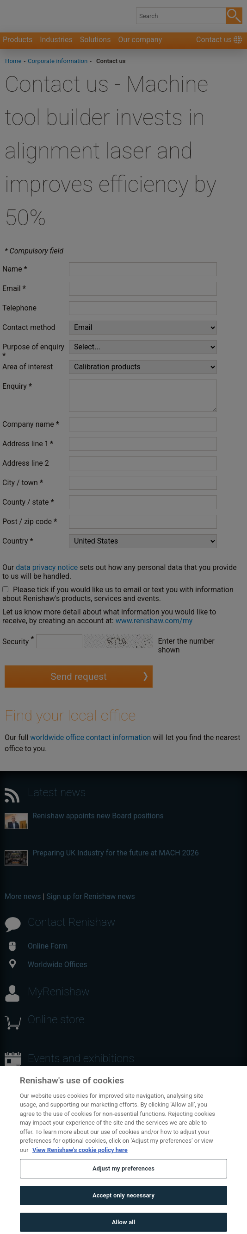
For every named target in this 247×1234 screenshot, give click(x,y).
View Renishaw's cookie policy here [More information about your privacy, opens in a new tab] (80, 1163)
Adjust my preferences (123, 1182)
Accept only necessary (123, 1208)
